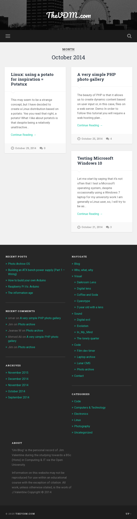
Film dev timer (86, 349)
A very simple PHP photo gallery (96, 77)
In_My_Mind (85, 331)
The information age (21, 292)
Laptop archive (87, 355)
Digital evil (84, 319)
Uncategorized (84, 429)
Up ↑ (128, 510)
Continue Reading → (24, 135)
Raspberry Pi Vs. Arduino (24, 286)
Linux (77, 417)
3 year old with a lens (91, 306)
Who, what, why (84, 270)
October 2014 (17, 389)
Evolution (83, 325)
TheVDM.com (68, 15)
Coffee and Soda (88, 294)
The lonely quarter (89, 337)
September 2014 (19, 395)
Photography (82, 423)
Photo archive (27, 324)
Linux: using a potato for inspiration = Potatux (32, 79)
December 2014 (19, 377)
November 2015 (19, 371)
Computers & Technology (91, 405)
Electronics (81, 411)
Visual (78, 276)
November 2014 (19, 383)
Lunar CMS (84, 361)
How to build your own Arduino (28, 280)
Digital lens (84, 288)
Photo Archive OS (20, 264)
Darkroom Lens (87, 282)
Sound (78, 313)
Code (77, 343)
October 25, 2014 (92, 139)
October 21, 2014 (92, 228)
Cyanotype (84, 300)
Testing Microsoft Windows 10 (95, 161)
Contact (79, 374)
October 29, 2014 (25, 149)
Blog (77, 264)
